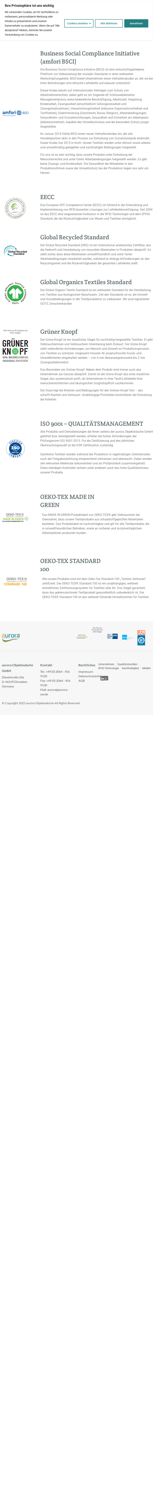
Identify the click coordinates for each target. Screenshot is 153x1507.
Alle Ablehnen (108, 23)
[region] (76, 20)
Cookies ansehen (77, 23)
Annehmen (136, 23)
